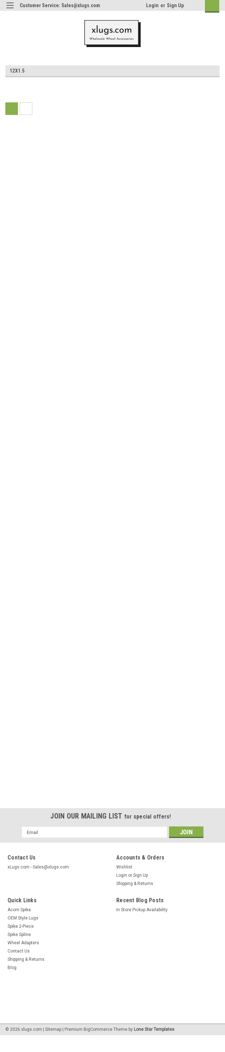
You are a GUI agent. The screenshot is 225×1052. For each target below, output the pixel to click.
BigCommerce (98, 1029)
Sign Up (175, 5)
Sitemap (53, 1029)
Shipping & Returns (134, 883)
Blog (12, 967)
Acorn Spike (19, 909)
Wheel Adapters (23, 942)
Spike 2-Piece (21, 926)
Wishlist (124, 867)
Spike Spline (19, 934)
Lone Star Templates (154, 1029)
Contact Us (19, 951)
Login (152, 5)
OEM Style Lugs (23, 918)
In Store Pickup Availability (142, 909)
